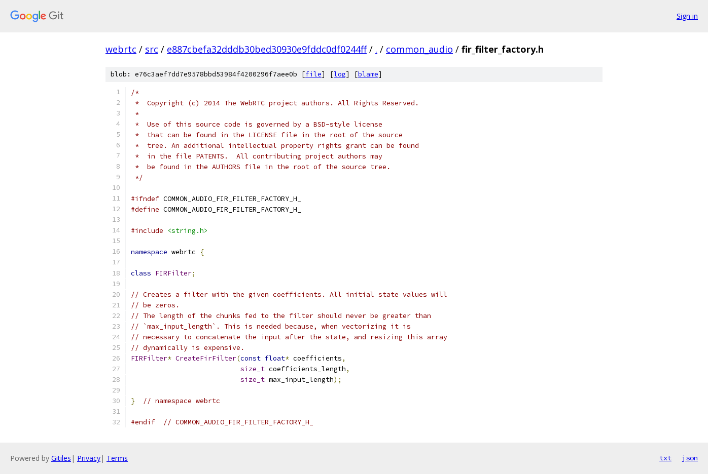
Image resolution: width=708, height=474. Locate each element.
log (340, 74)
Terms (117, 458)
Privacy (88, 458)
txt (665, 457)
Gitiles (61, 458)
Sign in (687, 16)
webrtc (120, 49)
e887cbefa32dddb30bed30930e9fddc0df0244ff (267, 49)
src (151, 49)
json (690, 457)
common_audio (419, 49)
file (313, 74)
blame (368, 74)
